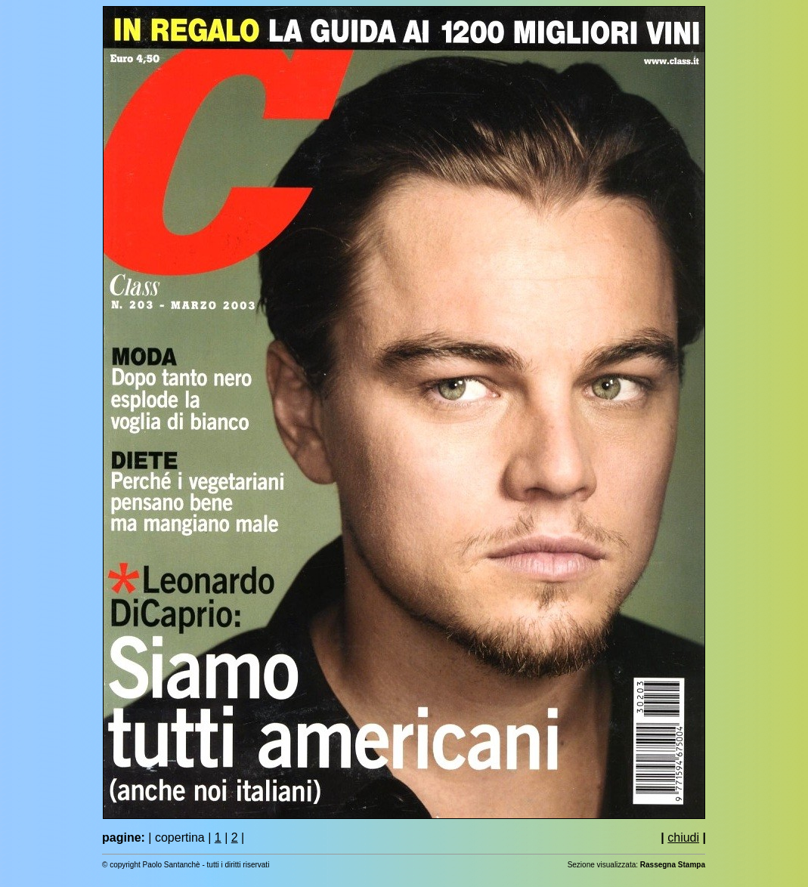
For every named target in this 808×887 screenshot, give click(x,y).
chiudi (683, 837)
